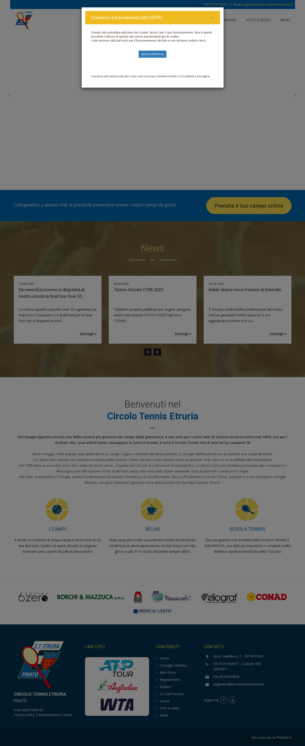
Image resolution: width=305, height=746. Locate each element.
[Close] (212, 17)
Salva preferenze (152, 54)
